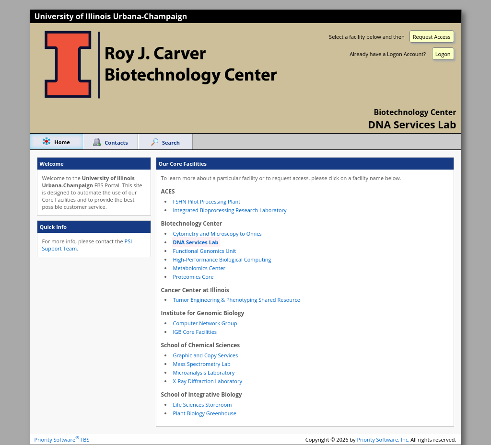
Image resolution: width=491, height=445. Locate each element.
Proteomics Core (193, 276)
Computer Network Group (205, 323)
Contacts (116, 142)
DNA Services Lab (196, 242)
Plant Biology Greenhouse (204, 413)
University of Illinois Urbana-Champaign (111, 16)
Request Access (432, 36)
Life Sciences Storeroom (202, 404)
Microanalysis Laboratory (204, 372)
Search (171, 142)
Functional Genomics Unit (204, 250)
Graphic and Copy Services (205, 355)
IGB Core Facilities (195, 331)
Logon (443, 53)
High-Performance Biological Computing (222, 259)
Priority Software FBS (62, 439)
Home (62, 142)
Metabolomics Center (199, 268)
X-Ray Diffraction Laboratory (207, 381)
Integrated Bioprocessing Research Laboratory (230, 210)
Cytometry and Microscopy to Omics (217, 233)
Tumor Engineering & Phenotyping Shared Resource (236, 299)
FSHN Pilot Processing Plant (207, 201)
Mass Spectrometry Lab (202, 363)
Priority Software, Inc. (383, 439)
